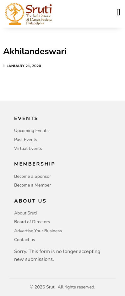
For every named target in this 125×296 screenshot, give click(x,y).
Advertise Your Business (38, 231)
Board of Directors (32, 222)
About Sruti (25, 213)
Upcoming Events (31, 131)
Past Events (25, 140)
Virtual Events (28, 148)
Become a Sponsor (32, 176)
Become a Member (32, 185)
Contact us (24, 240)
